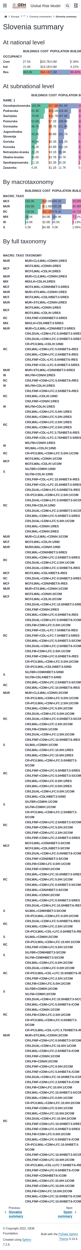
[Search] (67, 6)
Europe (15, 16)
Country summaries (41, 16)
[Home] (5, 17)
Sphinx (26, 1239)
